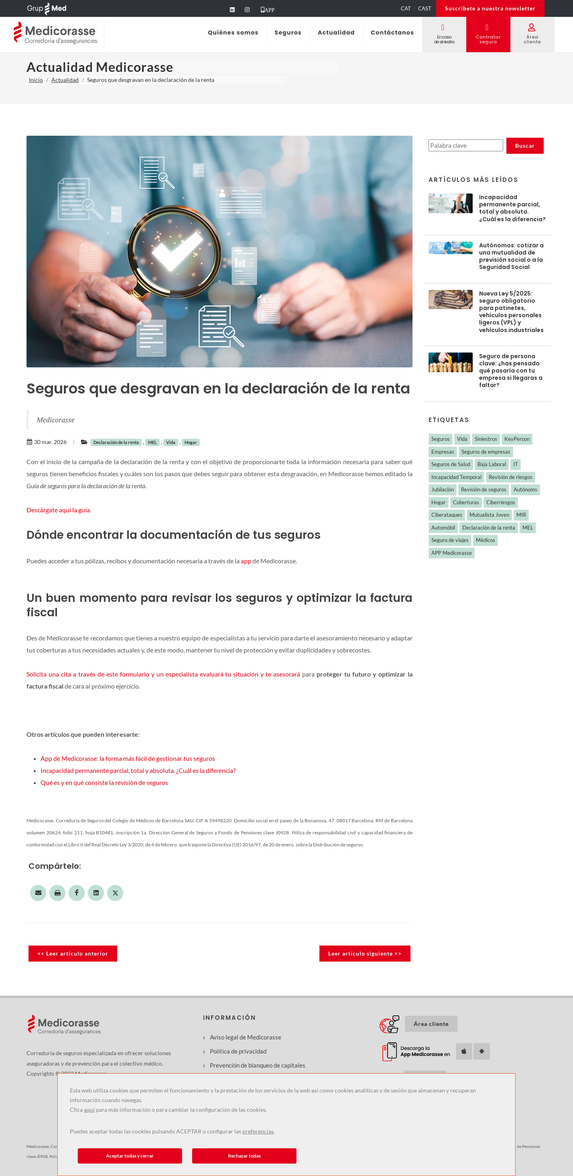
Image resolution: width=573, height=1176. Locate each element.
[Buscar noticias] (466, 145)
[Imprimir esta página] (57, 893)
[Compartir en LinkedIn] (96, 893)
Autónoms (525, 489)
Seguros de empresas (485, 451)
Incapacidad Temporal (456, 477)
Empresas (442, 451)
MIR (521, 515)
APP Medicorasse (451, 553)
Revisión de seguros (483, 489)
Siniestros (486, 439)
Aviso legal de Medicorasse (245, 1037)
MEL (152, 442)
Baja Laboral (492, 464)
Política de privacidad (238, 1051)
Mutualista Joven (489, 515)
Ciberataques (446, 515)
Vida (170, 442)
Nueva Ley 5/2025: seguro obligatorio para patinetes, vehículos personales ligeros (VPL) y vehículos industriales (511, 311)
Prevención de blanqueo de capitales (257, 1065)
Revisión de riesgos (510, 477)
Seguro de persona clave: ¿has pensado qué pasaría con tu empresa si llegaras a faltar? (511, 370)
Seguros (440, 439)
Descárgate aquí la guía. (58, 510)
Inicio (36, 79)
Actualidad (65, 79)
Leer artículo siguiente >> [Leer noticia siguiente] (365, 953)
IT (515, 464)
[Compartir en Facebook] (77, 893)
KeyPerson (517, 439)
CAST (424, 8)
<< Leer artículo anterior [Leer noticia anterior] (72, 953)
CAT (406, 8)
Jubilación (442, 489)
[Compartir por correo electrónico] (38, 893)
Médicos (485, 540)
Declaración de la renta (116, 442)
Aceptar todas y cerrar (130, 1156)
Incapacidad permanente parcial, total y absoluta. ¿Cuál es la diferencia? (138, 770)
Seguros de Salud (450, 464)
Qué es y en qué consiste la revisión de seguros (104, 782)
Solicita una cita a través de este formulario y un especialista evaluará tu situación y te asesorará (163, 674)
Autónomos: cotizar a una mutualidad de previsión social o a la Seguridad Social (511, 256)
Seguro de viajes (450, 540)
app (246, 561)
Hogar (191, 442)
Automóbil (443, 527)
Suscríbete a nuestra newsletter (490, 8)
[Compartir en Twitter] (115, 893)
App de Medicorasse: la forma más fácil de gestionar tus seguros (128, 758)
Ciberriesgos (500, 502)
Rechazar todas (244, 1156)
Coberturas (466, 502)
